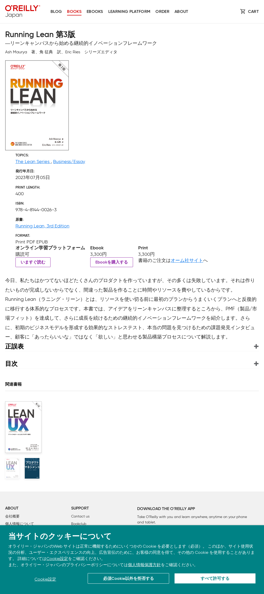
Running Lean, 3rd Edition (42, 226)
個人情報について (19, 524)
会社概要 (12, 516)
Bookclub (78, 524)
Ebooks (95, 12)
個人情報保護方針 (144, 564)
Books (74, 12)
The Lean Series (33, 161)
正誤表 (14, 346)
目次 (11, 363)
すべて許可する (215, 579)
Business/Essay (69, 161)
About (181, 12)
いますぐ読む (33, 262)
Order (162, 12)
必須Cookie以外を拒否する (128, 579)
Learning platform (129, 12)
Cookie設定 (57, 558)
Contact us (80, 516)
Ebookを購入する (111, 262)
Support (80, 508)
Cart (253, 12)
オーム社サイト (187, 260)
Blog (56, 12)
